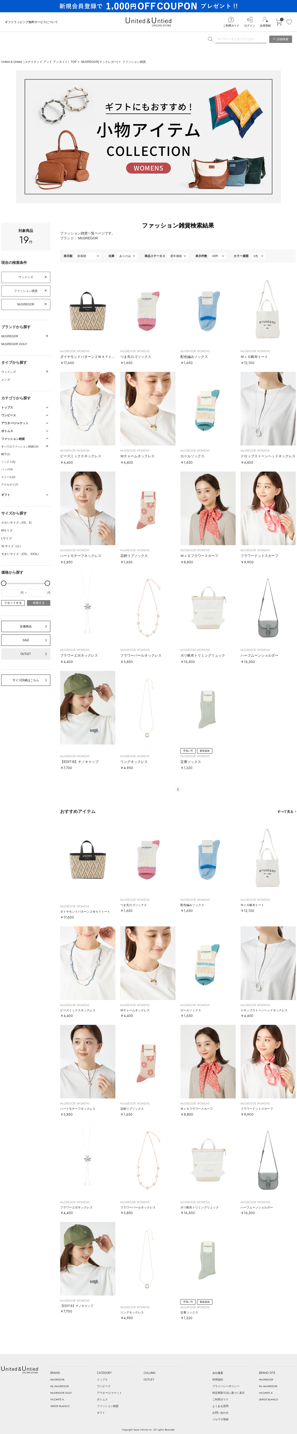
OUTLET (26, 654)
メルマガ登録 (220, 1419)
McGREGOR (25, 304)
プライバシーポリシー (225, 1386)
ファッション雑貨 (134, 62)
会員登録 (265, 25)
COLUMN (149, 1372)
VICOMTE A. (57, 1399)
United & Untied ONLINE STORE (148, 22)
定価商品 (26, 626)
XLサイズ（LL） (12, 546)
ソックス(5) (8, 461)
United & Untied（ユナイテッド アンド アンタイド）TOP (39, 62)
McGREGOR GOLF (14, 344)
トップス (102, 1379)
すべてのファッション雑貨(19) (20, 446)
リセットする (13, 603)
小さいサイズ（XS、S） (17, 522)
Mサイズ (7, 530)
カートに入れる (279, 22)
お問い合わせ (220, 1412)
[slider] (3, 583)
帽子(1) (5, 454)
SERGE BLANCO (59, 1406)
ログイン (249, 25)
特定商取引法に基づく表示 (228, 1392)
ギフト (101, 1412)
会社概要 (217, 1372)
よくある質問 (220, 1406)
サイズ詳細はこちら (26, 680)
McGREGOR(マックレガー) (99, 62)
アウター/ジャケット (109, 1392)
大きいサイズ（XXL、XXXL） (21, 554)
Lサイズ (6, 538)
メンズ (5, 379)
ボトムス (102, 1399)
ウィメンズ (25, 277)
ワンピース (103, 1386)
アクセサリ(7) (9, 484)
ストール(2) (8, 476)
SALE (26, 640)
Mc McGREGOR (59, 1386)
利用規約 (217, 1379)
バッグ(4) (7, 469)
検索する (39, 603)
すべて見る (285, 811)
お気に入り (289, 22)
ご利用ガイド (231, 25)
